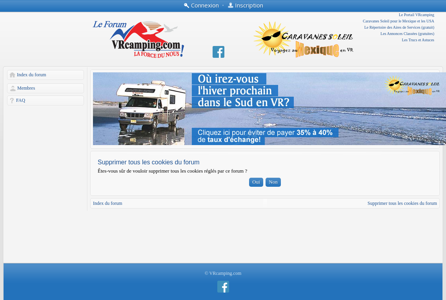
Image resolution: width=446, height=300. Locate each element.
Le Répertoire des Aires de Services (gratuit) (399, 27)
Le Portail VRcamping (416, 15)
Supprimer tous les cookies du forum (402, 203)
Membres (26, 88)
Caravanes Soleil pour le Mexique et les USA (398, 21)
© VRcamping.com (223, 273)
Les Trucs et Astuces (418, 40)
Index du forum (31, 74)
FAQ (20, 100)
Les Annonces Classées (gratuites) (407, 33)
